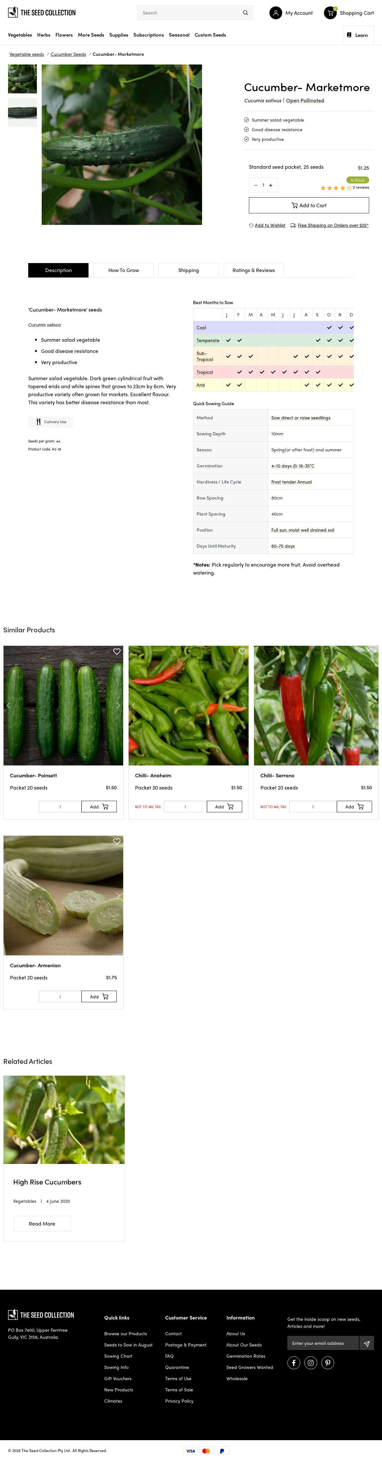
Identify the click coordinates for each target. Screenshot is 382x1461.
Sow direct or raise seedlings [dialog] (300, 417)
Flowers (64, 34)
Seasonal (179, 34)
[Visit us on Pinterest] (327, 1362)
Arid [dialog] (201, 384)
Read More (42, 1223)
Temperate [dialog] (208, 340)
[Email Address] (323, 1343)
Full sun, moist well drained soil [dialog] (302, 529)
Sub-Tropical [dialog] (205, 356)
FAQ (169, 1356)
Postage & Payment (186, 1344)
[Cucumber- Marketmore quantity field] (263, 184)
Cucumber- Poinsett (33, 775)
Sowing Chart (118, 1356)
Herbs (43, 34)
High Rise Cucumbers (47, 1181)
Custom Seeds (210, 34)
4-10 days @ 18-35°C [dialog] (293, 465)
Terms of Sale (179, 1389)
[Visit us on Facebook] (293, 1362)
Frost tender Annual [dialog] (291, 481)
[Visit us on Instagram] (310, 1362)
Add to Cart (309, 205)
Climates (113, 1400)
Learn (357, 35)
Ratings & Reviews (254, 270)
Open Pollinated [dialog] (305, 100)
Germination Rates (245, 1356)
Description (58, 270)
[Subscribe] (367, 1343)
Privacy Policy (179, 1400)
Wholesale (237, 1378)
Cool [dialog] (201, 327)
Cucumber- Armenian (35, 965)
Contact (173, 1333)
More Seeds (91, 34)
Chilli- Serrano (277, 775)
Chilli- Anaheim (153, 775)
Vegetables (20, 34)
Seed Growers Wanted (249, 1367)
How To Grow (123, 270)
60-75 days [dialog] (283, 546)
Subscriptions (148, 34)
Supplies (118, 34)
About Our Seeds (244, 1344)
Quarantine (177, 1367)
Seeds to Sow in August (128, 1344)
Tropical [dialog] (205, 372)
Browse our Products (125, 1333)
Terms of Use (178, 1378)
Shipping (188, 270)
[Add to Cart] (99, 806)
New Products (118, 1389)
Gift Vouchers (118, 1378)
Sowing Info (116, 1367)
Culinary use (50, 422)
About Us (235, 1333)
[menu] (245, 12)
